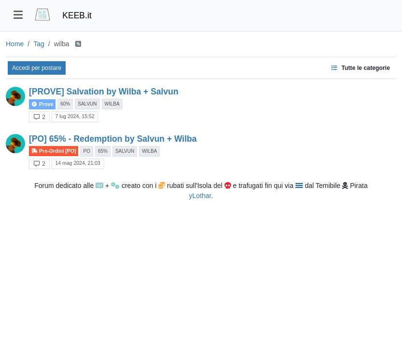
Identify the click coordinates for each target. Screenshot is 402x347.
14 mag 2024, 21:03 (77, 163)
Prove (42, 104)
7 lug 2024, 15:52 (74, 116)
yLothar (200, 196)
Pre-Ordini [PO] (53, 151)
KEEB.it (76, 15)
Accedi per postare (36, 68)
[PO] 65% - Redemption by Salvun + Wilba (112, 139)
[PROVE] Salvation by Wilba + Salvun (104, 91)
